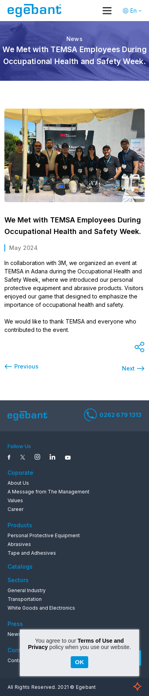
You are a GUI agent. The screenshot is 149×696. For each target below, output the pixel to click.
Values (15, 500)
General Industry (27, 590)
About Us (18, 483)
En (133, 10)
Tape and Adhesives (32, 553)
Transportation (25, 599)
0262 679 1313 (112, 414)
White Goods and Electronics (41, 608)
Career (15, 509)
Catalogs (20, 566)
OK (79, 662)
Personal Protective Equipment (44, 535)
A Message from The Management (48, 492)
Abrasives (19, 544)
